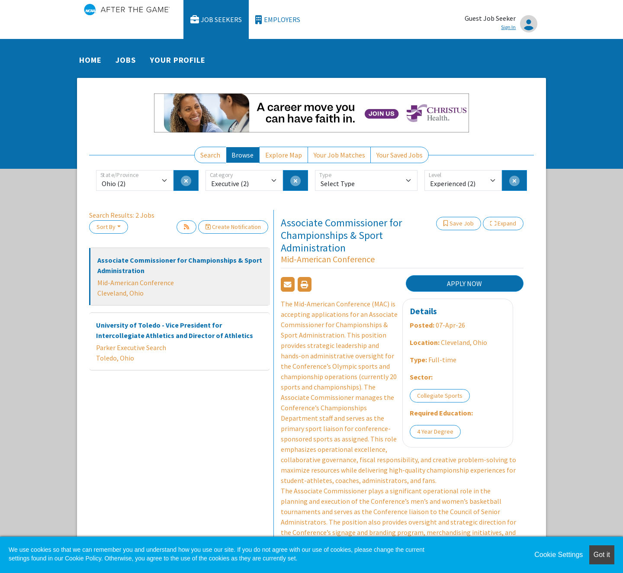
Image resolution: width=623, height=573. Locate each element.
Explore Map (283, 155)
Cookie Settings (558, 554)
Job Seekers (216, 19)
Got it (602, 554)
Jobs (126, 60)
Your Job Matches (339, 155)
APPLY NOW (464, 283)
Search (210, 155)
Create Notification (233, 227)
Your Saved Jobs (399, 155)
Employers (277, 19)
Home (90, 60)
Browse (242, 155)
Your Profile (178, 60)
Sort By (106, 227)
